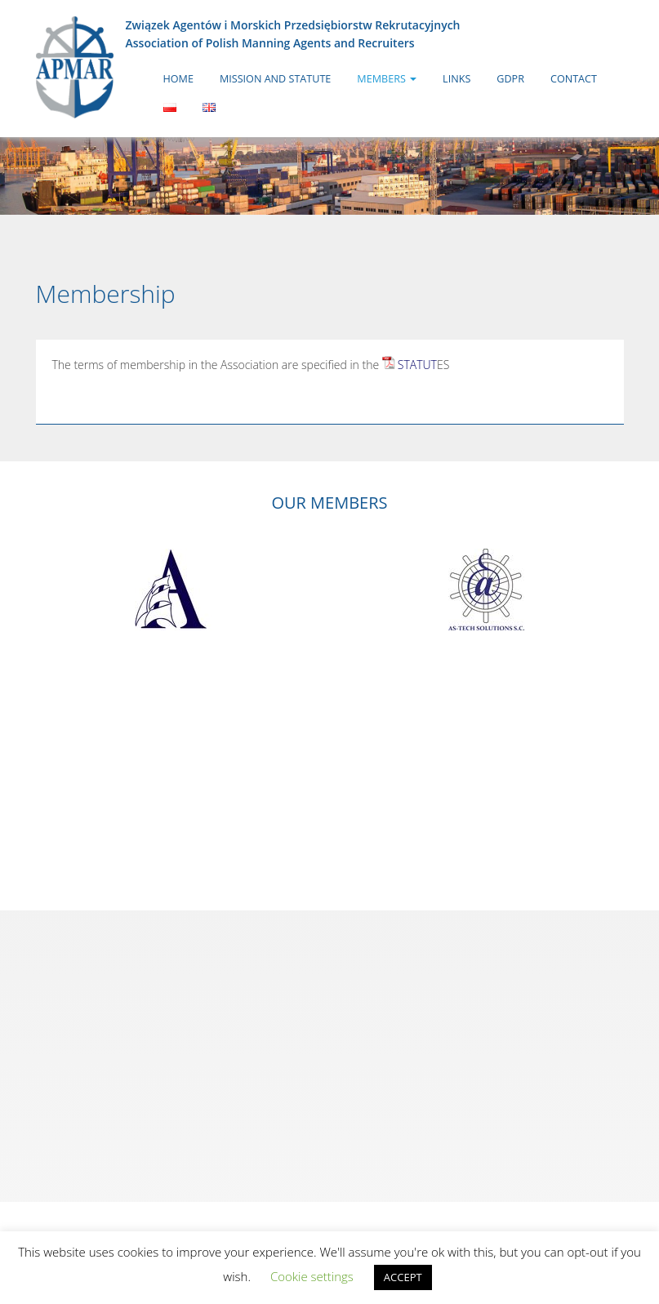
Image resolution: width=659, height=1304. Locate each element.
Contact (573, 79)
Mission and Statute (275, 79)
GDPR (510, 79)
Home (178, 79)
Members (386, 79)
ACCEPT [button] (403, 1277)
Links (456, 79)
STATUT (417, 364)
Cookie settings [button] (312, 1276)
